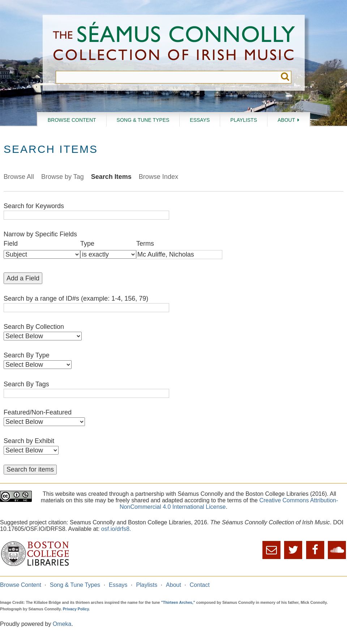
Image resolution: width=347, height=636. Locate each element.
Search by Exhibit (29, 440)
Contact (200, 585)
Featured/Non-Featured (38, 412)
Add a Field (23, 278)
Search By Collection (34, 326)
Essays (200, 120)
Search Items (111, 176)
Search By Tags (26, 384)
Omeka (62, 624)
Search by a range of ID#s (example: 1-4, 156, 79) (76, 298)
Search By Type (27, 355)
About (286, 120)
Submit (285, 77)
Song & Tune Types (143, 120)
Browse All (19, 176)
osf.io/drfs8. (116, 529)
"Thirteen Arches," (178, 602)
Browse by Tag (62, 176)
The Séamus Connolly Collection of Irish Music (174, 43)
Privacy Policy (76, 609)
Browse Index (158, 176)
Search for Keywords (34, 206)
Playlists (243, 120)
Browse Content (72, 120)
